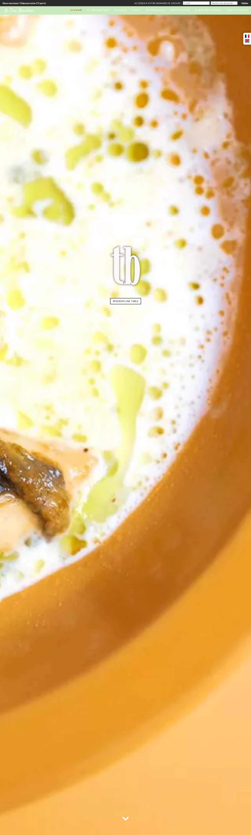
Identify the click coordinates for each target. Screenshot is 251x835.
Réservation (180, 10)
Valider (244, 3)
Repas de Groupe (208, 10)
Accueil (76, 10)
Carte (136, 10)
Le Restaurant (98, 10)
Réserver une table (125, 301)
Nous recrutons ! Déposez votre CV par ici (24, 3)
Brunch (121, 10)
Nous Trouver (237, 10)
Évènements (155, 10)
